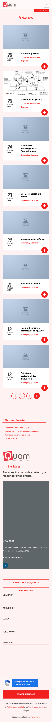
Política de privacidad (15, 707)
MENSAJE (8, 642)
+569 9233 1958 (22, 551)
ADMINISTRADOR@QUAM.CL (26, 582)
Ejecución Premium (30, 283)
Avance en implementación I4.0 (17, 435)
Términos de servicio (36, 707)
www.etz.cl (35, 717)
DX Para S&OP (11, 438)
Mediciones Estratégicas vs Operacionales (29, 148)
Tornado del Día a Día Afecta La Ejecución (22, 431)
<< (14, 396)
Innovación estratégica (33, 239)
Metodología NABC (30, 53)
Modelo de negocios (31, 99)
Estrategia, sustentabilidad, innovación (29, 376)
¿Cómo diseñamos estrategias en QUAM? (32, 329)
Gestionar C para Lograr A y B (17, 428)
